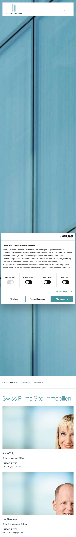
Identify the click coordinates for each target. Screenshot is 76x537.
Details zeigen (62, 291)
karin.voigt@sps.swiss (12, 466)
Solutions (38, 382)
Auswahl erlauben (38, 299)
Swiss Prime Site (9, 382)
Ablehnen (14, 299)
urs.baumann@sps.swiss (13, 532)
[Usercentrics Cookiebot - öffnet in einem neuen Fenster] (62, 237)
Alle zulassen (62, 299)
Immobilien (25, 382)
